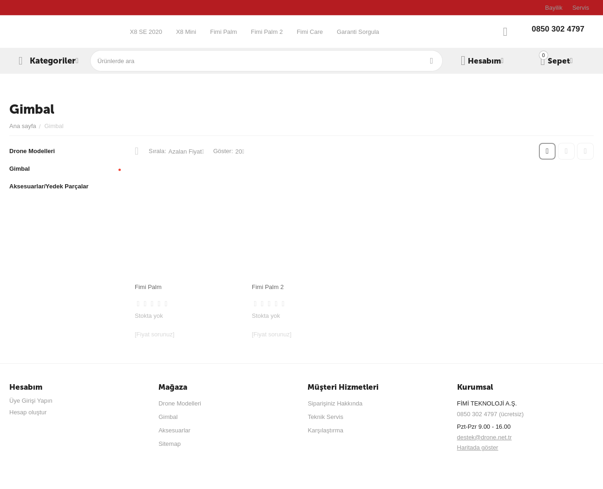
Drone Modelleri (179, 403)
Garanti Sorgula (358, 31)
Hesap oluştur (27, 412)
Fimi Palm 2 (267, 31)
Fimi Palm (223, 31)
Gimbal (167, 416)
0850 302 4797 (558, 29)
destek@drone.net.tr (484, 437)
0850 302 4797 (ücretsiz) (490, 414)
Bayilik (554, 7)
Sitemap (169, 443)
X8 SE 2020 (146, 31)
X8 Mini (186, 31)
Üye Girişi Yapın (30, 400)
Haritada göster (477, 447)
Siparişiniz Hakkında (335, 403)
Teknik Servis (325, 416)
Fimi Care (310, 31)
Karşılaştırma (325, 430)
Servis (580, 7)
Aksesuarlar (174, 430)
